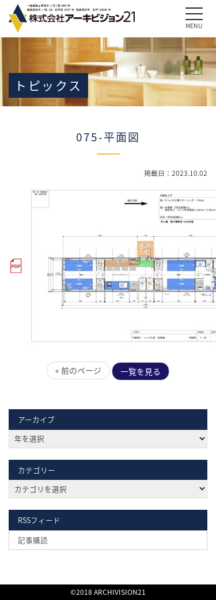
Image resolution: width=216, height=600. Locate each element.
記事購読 (33, 539)
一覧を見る (140, 371)
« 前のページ (78, 370)
